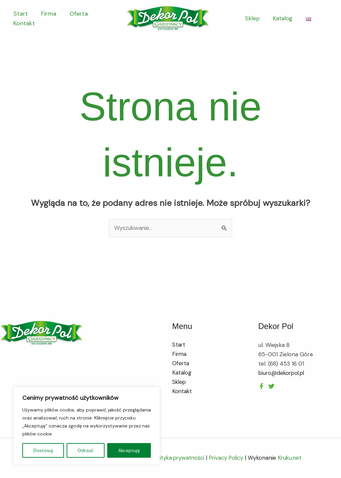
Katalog (283, 18)
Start (20, 14)
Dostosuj (43, 450)
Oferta (76, 14)
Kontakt (23, 23)
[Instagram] (271, 386)
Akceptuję (129, 450)
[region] (86, 426)
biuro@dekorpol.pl (282, 373)
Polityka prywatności (176, 458)
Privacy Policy (227, 458)
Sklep (255, 18)
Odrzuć (86, 450)
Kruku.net (292, 458)
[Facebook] (261, 386)
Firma (47, 14)
